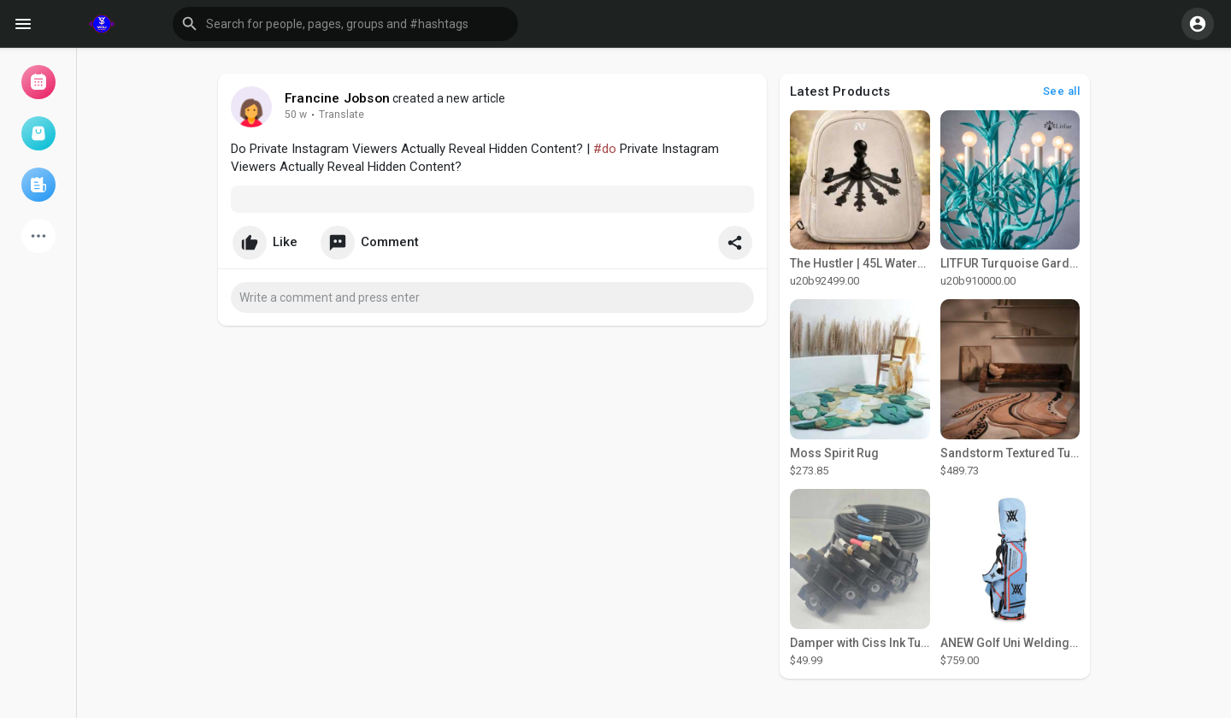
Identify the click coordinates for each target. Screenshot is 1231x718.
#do (604, 148)
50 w (296, 115)
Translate (341, 115)
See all (1062, 91)
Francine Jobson (337, 98)
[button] (345, 24)
